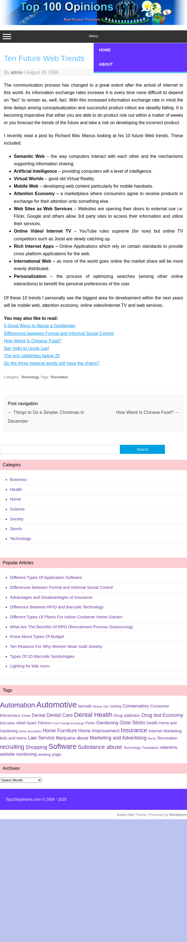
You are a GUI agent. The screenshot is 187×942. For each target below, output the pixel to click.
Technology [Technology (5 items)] (132, 748)
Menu (93, 36)
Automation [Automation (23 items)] (17, 705)
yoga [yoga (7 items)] (56, 754)
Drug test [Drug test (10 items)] (151, 715)
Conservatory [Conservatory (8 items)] (136, 706)
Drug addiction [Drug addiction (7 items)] (127, 715)
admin (17, 72)
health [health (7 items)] (152, 723)
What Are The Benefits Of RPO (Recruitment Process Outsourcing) (71, 626)
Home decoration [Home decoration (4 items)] (30, 731)
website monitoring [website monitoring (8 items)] (18, 754)
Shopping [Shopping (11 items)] (36, 747)
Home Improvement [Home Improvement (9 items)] (98, 730)
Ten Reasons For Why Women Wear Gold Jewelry (56, 646)
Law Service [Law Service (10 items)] (41, 738)
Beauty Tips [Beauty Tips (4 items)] (101, 706)
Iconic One (125, 815)
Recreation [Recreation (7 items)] (167, 738)
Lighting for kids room (29, 666)
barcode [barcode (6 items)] (85, 706)
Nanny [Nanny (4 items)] (152, 738)
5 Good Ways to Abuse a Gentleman (39, 325)
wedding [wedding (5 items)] (44, 755)
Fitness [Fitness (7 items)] (44, 723)
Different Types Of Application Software (46, 577)
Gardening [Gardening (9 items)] (107, 722)
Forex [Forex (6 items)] (90, 723)
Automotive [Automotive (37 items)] (56, 704)
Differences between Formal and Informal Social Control (59, 333)
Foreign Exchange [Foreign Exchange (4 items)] (72, 723)
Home (15, 499)
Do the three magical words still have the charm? (51, 363)
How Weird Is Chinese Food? (32, 341)
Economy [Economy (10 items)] (173, 715)
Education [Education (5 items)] (7, 723)
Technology (30, 377)
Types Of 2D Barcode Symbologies (42, 656)
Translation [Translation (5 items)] (150, 748)
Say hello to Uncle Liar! (26, 348)
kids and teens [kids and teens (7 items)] (13, 738)
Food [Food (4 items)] (55, 723)
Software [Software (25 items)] (62, 746)
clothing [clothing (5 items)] (116, 706)
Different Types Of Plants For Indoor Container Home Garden (66, 616)
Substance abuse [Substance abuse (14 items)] (100, 747)
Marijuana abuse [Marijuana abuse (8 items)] (72, 738)
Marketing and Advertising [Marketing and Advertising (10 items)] (118, 738)
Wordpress (177, 815)
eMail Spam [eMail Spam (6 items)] (26, 723)
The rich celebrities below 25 (32, 355)
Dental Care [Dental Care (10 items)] (59, 715)
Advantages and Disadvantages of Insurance (51, 597)
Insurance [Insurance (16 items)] (134, 730)
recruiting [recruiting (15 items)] (12, 747)
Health (16, 489)
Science (17, 509)
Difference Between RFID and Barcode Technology (57, 607)
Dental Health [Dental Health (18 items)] (93, 714)
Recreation (59, 377)
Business (18, 479)
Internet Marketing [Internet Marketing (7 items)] (165, 731)
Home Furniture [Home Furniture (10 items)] (60, 730)
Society (16, 519)
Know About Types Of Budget (37, 636)
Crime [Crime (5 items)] (25, 716)
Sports (16, 528)
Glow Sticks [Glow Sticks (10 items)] (132, 722)
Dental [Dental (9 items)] (38, 715)
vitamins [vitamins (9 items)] (168, 747)
